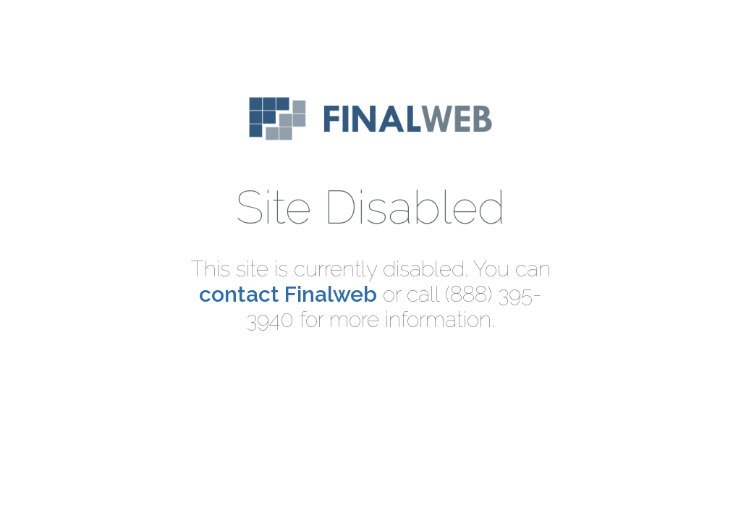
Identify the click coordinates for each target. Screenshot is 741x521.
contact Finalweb (288, 294)
